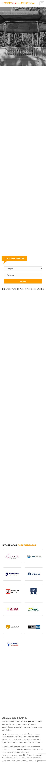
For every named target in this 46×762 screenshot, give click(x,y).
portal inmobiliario (35, 721)
